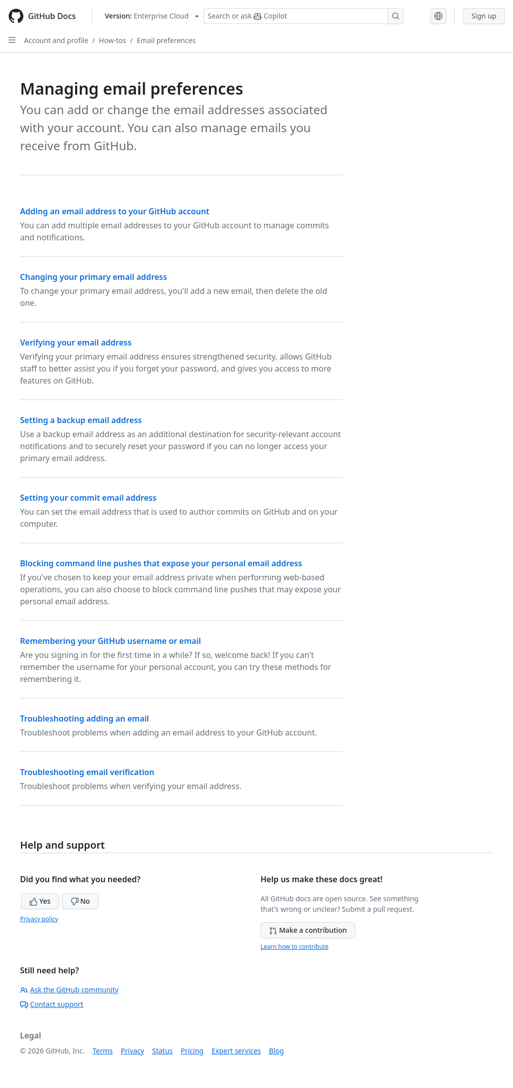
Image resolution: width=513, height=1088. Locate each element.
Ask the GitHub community (69, 989)
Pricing (192, 1050)
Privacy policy (39, 919)
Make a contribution (308, 930)
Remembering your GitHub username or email (110, 640)
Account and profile (56, 40)
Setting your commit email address (88, 497)
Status (162, 1050)
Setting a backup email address (81, 420)
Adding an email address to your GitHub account (114, 211)
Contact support (51, 1004)
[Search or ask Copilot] (303, 16)
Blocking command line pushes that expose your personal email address (161, 563)
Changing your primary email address (93, 276)
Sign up (483, 16)
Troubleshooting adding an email (84, 718)
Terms (103, 1050)
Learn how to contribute (295, 946)
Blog (276, 1050)
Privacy (132, 1050)
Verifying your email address (76, 342)
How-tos (112, 40)
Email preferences (166, 40)
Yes (40, 901)
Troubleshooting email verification (87, 772)
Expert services (236, 1050)
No (80, 901)
